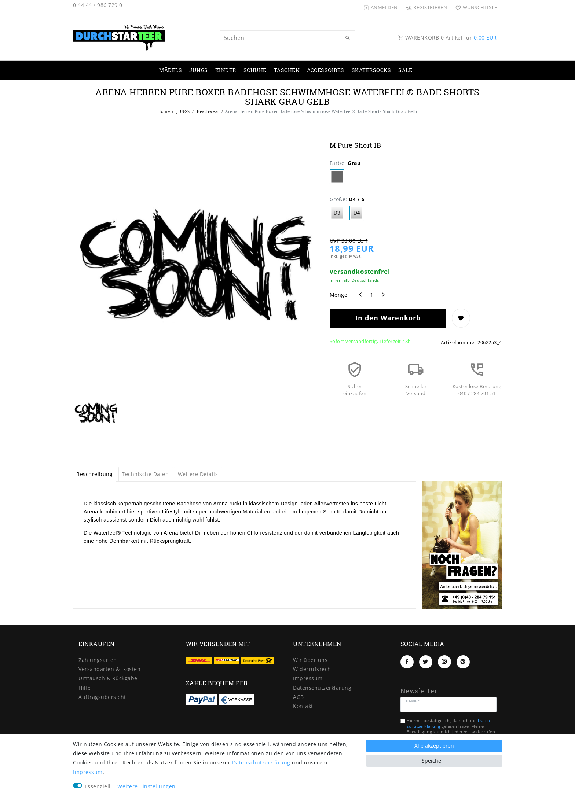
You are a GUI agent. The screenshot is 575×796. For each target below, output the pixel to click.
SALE (405, 70)
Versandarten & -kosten (109, 669)
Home (164, 111)
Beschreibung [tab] (94, 474)
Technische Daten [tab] (145, 474)
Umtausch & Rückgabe (108, 678)
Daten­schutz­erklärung (322, 687)
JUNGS (198, 70)
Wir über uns (310, 659)
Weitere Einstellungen (146, 786)
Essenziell (98, 786)
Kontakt (303, 706)
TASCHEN (287, 70)
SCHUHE (255, 70)
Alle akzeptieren (434, 745)
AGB (298, 696)
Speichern (434, 760)
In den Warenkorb (388, 317)
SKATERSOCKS (371, 70)
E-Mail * (413, 701)
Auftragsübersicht (102, 696)
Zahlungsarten (97, 659)
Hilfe (84, 687)
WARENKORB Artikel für (447, 37)
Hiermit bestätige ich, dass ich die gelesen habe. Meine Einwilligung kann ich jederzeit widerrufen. (452, 726)
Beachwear (208, 111)
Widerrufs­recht (313, 669)
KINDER (225, 70)
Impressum (308, 678)
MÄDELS (170, 70)
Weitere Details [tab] (198, 474)
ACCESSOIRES (325, 70)
